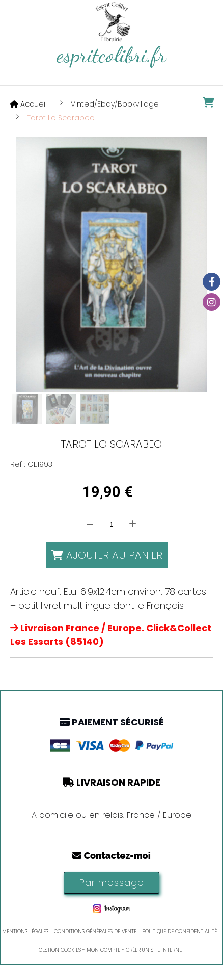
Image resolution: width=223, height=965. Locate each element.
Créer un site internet (155, 950)
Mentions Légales (25, 931)
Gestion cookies (60, 950)
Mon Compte (103, 950)
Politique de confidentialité (179, 931)
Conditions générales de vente (95, 931)
